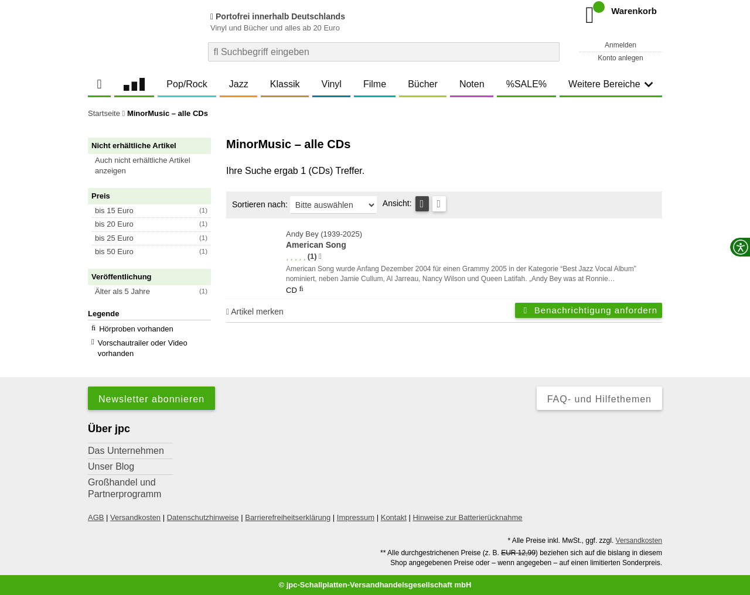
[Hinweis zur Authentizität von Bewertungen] (320, 256)
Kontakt (394, 517)
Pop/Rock (186, 84)
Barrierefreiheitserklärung (287, 517)
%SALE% (526, 84)
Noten (472, 84)
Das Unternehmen (126, 451)
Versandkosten (135, 517)
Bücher (423, 84)
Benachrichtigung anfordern (588, 310)
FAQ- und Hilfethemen (599, 399)
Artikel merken (255, 311)
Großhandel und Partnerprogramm (124, 488)
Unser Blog (111, 466)
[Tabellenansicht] (422, 203)
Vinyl (332, 84)
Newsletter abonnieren (151, 399)
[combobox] (384, 51)
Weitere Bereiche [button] (610, 84)
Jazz (238, 84)
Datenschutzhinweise (203, 517)
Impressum (355, 517)
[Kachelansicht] (439, 203)
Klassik (285, 84)
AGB (96, 517)
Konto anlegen (620, 58)
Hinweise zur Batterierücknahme (467, 517)
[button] (154, 165)
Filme (374, 84)
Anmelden (620, 45)
